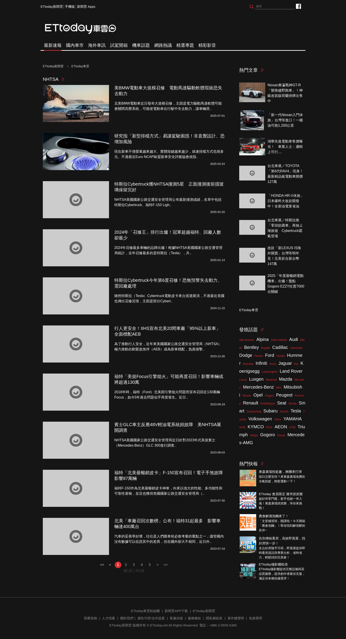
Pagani (269, 395)
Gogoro (267, 434)
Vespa (254, 435)
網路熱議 (163, 45)
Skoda (292, 403)
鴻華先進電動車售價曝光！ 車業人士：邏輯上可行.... (285, 146)
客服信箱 (176, 618)
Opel (258, 395)
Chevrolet (296, 348)
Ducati (281, 435)
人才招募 (108, 618)
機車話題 (141, 45)
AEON (281, 426)
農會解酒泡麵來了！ (274, 516)
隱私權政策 (214, 618)
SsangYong (253, 411)
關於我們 (127, 618)
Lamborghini (270, 371)
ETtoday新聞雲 (52, 6)
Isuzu (272, 363)
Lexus (243, 379)
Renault (250, 402)
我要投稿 (90, 618)
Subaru (270, 410)
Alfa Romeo (246, 340)
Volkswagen (260, 418)
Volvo (277, 419)
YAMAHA (292, 418)
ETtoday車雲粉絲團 (298, 6)
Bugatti (265, 348)
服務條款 (194, 618)
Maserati (271, 379)
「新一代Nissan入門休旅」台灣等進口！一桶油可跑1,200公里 (285, 120)
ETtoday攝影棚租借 (273, 564)
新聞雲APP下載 (176, 611)
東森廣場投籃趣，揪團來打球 (280, 472)
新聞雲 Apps (86, 6)
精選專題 (185, 45)
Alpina (262, 339)
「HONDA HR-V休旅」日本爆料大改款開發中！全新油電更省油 (285, 201)
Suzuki (284, 411)
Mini (278, 387)
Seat (281, 402)
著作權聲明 (236, 618)
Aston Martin (279, 340)
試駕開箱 (119, 45)
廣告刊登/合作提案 (151, 618)
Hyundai (248, 363)
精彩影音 (207, 45)
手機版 (70, 6)
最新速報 (53, 45)
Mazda (285, 379)
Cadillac (280, 347)
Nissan (246, 395)
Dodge (245, 355)
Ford (269, 355)
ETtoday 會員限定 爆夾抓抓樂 (281, 494)
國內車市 (75, 45)
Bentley (251, 347)
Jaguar (285, 363)
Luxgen (256, 379)
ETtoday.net (159, 625)
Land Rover (291, 371)
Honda (280, 355)
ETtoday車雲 (85, 29)
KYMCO (256, 426)
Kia (296, 363)
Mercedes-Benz (258, 387)
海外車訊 (97, 45)
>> (166, 565)
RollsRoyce (267, 403)
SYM (242, 427)
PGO (269, 427)
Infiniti (261, 363)
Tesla (296, 410)
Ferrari (258, 355)
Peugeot (284, 395)
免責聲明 (255, 618)
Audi (293, 339)
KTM (292, 427)
